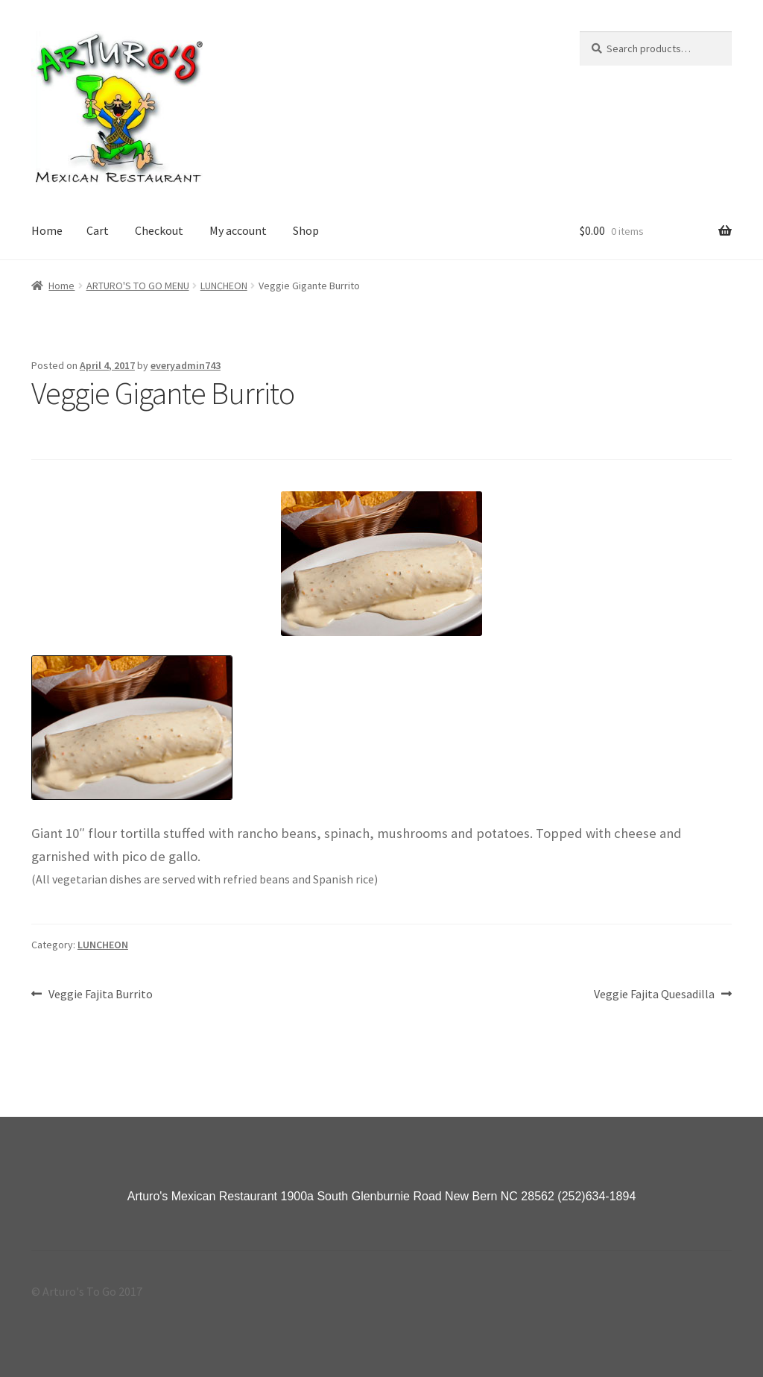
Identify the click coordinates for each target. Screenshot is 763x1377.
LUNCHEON (223, 285)
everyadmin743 (186, 365)
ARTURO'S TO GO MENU (137, 285)
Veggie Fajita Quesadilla (654, 994)
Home (47, 230)
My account (238, 230)
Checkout (159, 230)
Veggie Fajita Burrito (100, 994)
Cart (97, 230)
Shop (306, 230)
